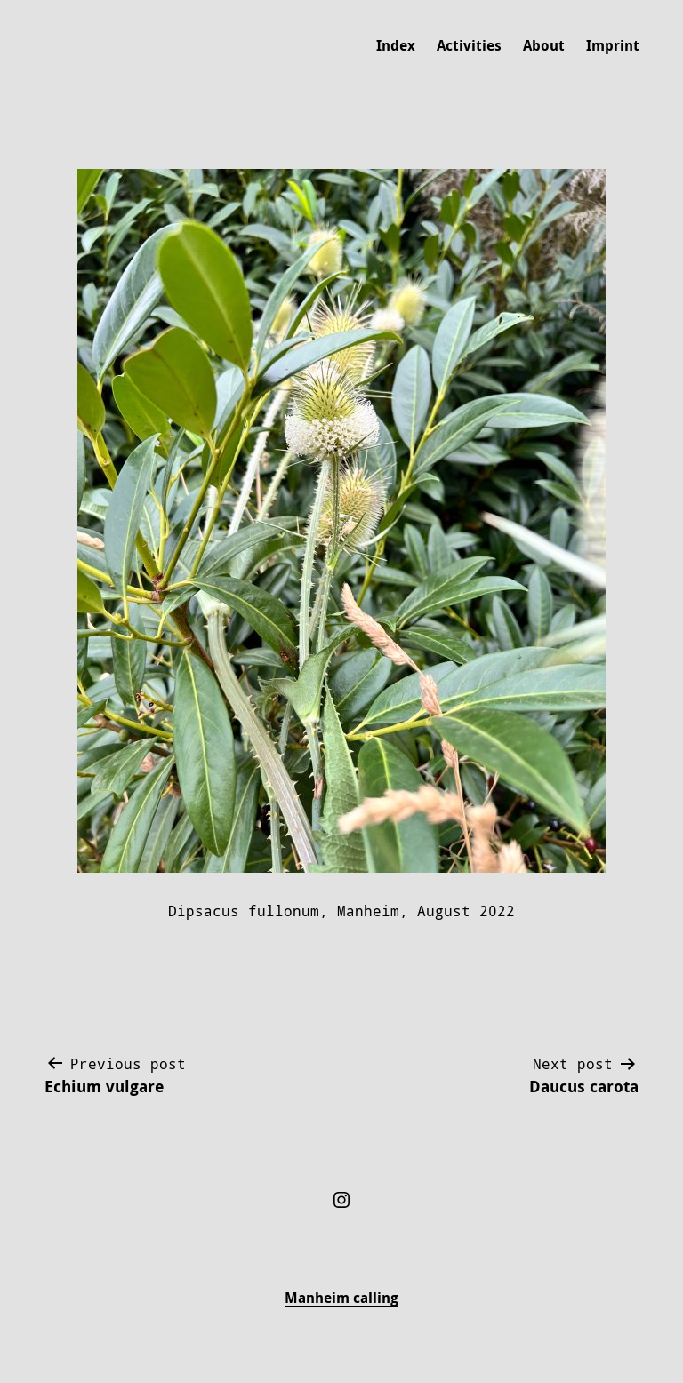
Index (395, 45)
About (544, 45)
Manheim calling (341, 1297)
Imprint (612, 45)
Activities (469, 45)
